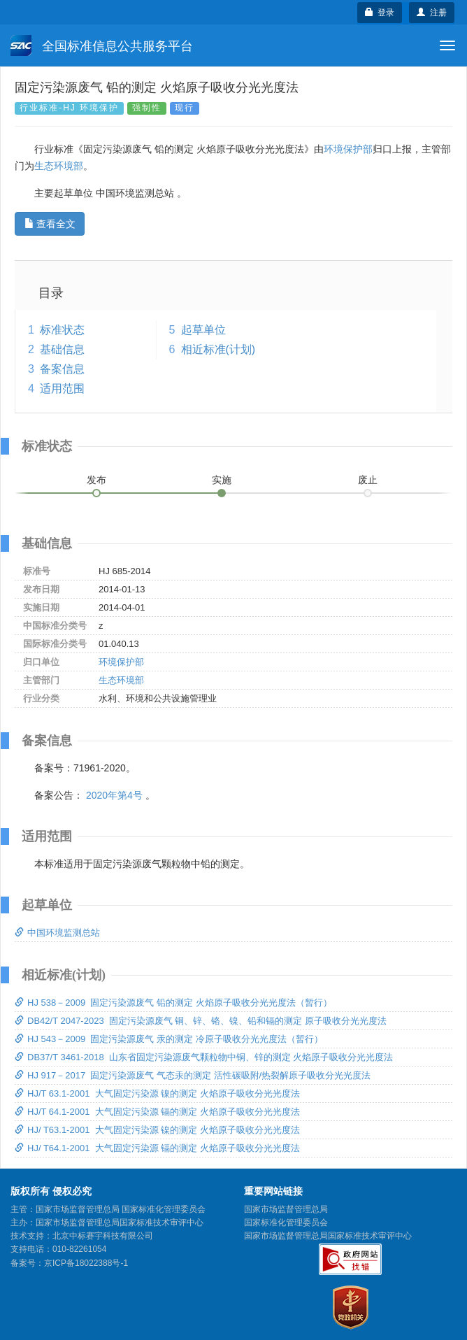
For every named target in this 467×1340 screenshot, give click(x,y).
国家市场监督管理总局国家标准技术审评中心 (328, 1236)
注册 (432, 12)
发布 (96, 479)
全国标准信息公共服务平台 (101, 45)
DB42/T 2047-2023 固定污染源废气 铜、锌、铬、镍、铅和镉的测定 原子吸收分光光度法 (201, 1020)
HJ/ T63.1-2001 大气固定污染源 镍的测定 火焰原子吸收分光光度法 (157, 1130)
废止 (368, 479)
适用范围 (62, 388)
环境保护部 (348, 149)
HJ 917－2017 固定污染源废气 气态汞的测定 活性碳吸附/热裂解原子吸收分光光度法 (193, 1075)
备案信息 (62, 369)
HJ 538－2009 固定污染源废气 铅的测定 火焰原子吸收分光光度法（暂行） (173, 1002)
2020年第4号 (114, 795)
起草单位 (203, 330)
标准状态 (62, 330)
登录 (380, 12)
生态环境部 (58, 165)
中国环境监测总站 (57, 932)
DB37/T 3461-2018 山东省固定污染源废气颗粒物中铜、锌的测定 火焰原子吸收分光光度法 (204, 1057)
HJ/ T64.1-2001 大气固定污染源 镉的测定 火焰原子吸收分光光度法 (157, 1148)
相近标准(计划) (218, 349)
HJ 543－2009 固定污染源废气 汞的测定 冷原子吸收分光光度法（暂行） (169, 1039)
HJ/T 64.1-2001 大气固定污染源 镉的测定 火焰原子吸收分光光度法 (157, 1111)
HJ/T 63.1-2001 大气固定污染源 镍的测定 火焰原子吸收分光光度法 (157, 1093)
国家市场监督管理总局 (286, 1209)
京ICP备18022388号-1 (86, 1263)
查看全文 (50, 223)
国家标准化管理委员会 (286, 1222)
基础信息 (62, 349)
